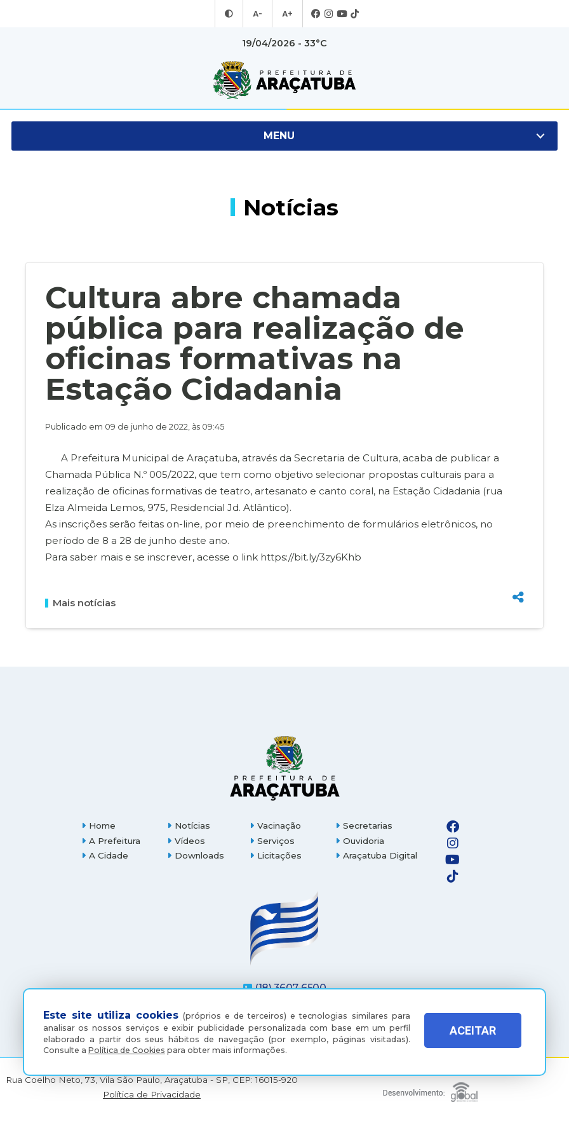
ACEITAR (473, 1035)
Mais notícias (80, 603)
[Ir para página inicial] (284, 80)
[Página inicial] (284, 768)
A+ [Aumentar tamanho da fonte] (286, 14)
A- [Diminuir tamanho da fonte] (258, 14)
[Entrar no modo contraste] (231, 14)
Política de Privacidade (152, 1094)
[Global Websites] (430, 1089)
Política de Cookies (126, 1050)
